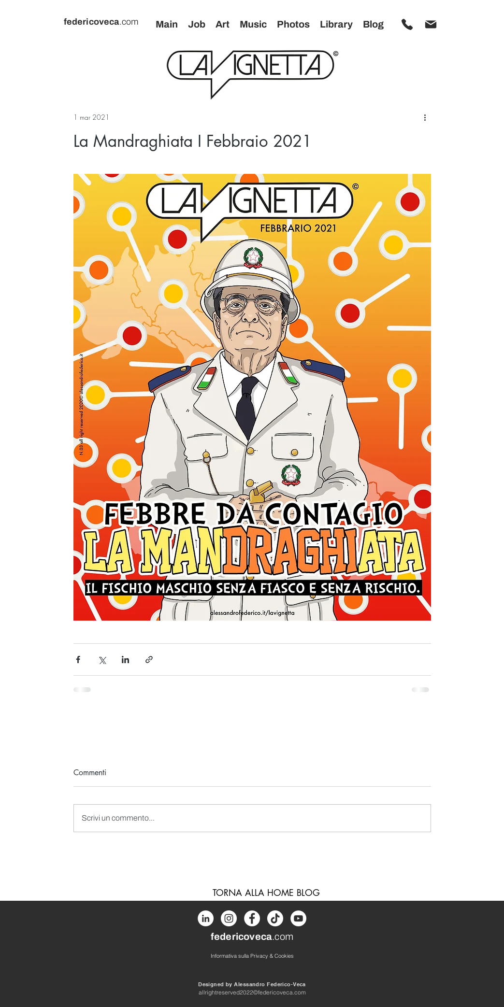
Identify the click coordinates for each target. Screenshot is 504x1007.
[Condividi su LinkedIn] (125, 659)
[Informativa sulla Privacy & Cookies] (252, 955)
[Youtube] (298, 918)
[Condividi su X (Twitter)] (101, 659)
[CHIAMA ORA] (407, 24)
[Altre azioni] (425, 117)
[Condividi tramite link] (149, 659)
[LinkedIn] (206, 918)
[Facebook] (252, 918)
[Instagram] (229, 918)
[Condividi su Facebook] (78, 659)
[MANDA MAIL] (431, 24)
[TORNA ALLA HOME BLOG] (266, 893)
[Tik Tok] (275, 918)
